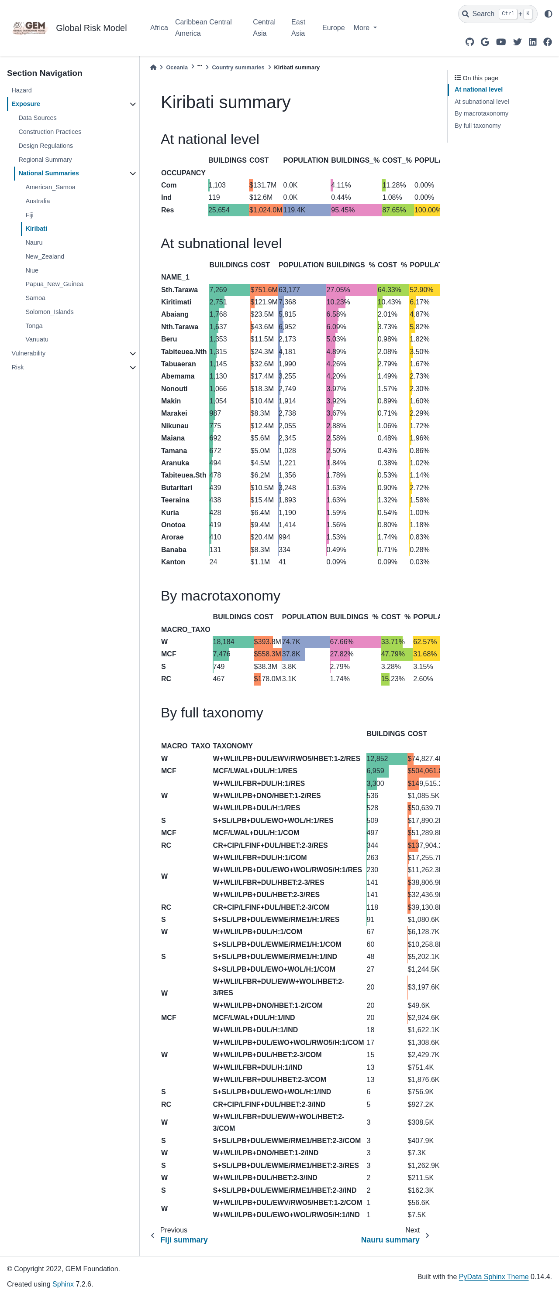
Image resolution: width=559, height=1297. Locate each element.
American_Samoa (50, 187)
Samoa (35, 297)
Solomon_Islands (49, 311)
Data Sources (37, 117)
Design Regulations (45, 145)
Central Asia (264, 27)
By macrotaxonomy (481, 113)
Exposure (25, 103)
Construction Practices (49, 131)
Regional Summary (45, 159)
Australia (37, 201)
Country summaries (238, 67)
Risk (17, 367)
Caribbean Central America (203, 27)
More (363, 27)
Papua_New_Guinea (54, 283)
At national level (479, 89)
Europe (333, 27)
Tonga (33, 325)
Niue (31, 270)
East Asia (298, 27)
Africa (159, 27)
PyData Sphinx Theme (494, 1276)
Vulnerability (28, 353)
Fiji (29, 215)
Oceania (177, 67)
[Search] (498, 14)
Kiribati (36, 228)
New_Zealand (44, 256)
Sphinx (63, 1284)
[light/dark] (548, 14)
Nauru (33, 242)
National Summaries (48, 173)
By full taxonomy (478, 125)
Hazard (21, 90)
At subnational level (482, 101)
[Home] (153, 67)
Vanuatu (36, 339)
